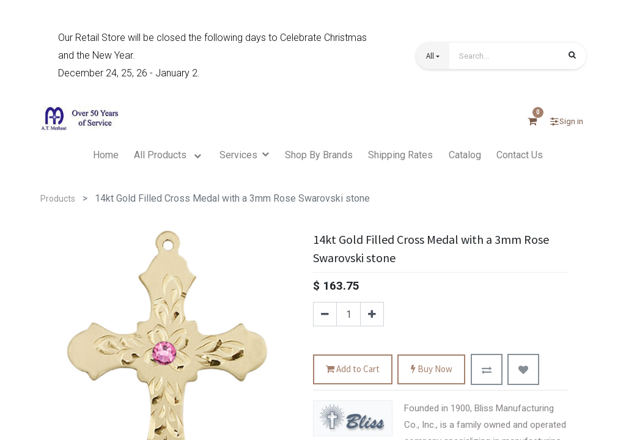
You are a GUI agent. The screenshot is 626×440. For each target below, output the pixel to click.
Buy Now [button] (431, 369)
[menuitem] (106, 155)
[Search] (572, 57)
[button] (432, 56)
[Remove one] (325, 314)
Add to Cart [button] (353, 369)
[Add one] (372, 314)
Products (57, 199)
